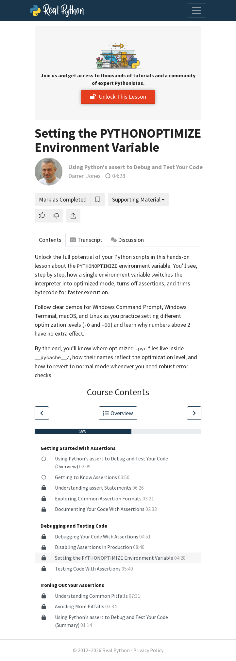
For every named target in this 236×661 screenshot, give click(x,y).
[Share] (73, 216)
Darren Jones (84, 176)
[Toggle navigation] (196, 10)
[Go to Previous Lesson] (42, 413)
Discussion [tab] (127, 239)
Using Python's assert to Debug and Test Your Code (135, 167)
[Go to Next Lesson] (194, 413)
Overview (118, 413)
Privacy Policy (148, 650)
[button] (42, 216)
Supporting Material (136, 199)
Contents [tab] (50, 239)
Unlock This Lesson (118, 96)
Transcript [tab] (86, 239)
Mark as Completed (63, 199)
